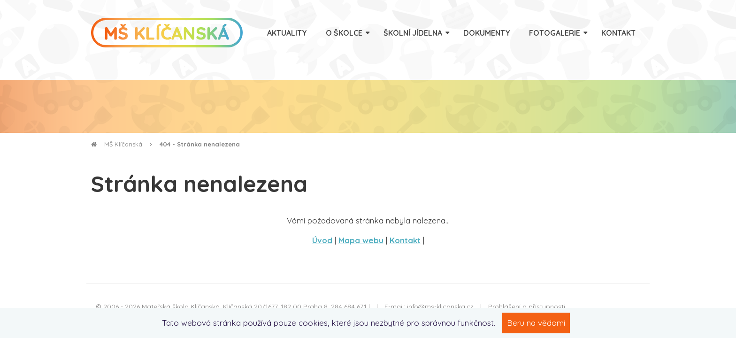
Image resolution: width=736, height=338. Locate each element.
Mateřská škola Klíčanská (181, 306)
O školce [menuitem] (344, 33)
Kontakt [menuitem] (618, 33)
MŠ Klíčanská (116, 144)
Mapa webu (360, 240)
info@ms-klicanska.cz (440, 306)
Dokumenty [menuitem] (486, 33)
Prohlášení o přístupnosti (526, 306)
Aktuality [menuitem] (287, 33)
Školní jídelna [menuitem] (412, 33)
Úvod (322, 240)
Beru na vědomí (536, 323)
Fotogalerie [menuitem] (554, 33)
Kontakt (405, 240)
